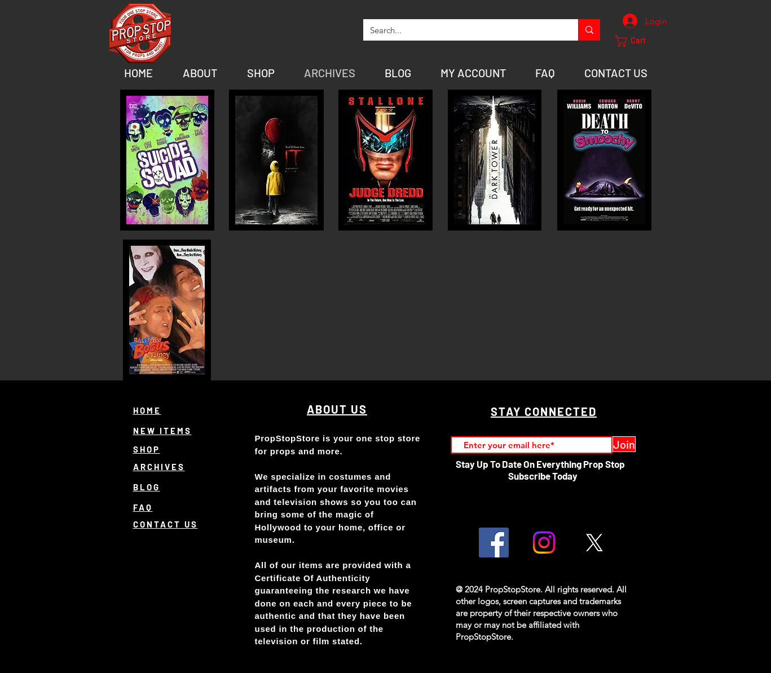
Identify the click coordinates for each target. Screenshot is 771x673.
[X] (594, 542)
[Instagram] (544, 542)
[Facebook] (494, 542)
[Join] (624, 444)
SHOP (146, 449)
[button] (637, 41)
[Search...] (462, 30)
